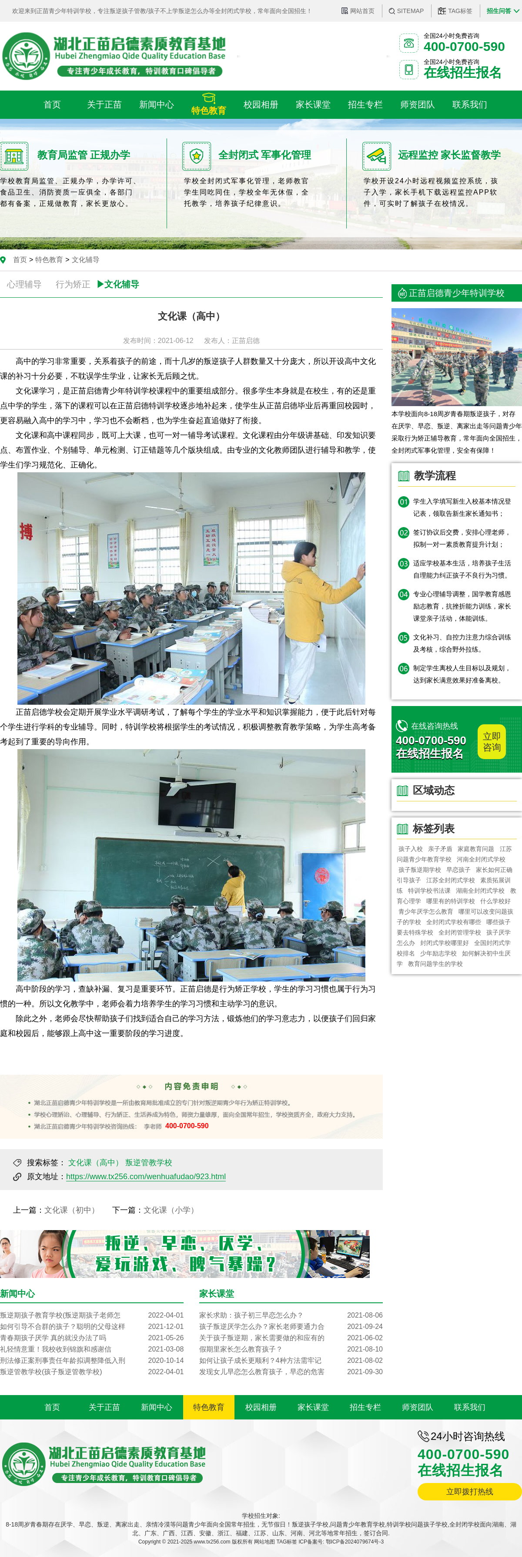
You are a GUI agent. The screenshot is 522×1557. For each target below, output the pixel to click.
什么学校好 (496, 901)
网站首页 (362, 10)
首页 (20, 259)
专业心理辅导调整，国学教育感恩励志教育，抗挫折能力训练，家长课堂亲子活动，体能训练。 (462, 606)
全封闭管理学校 (460, 932)
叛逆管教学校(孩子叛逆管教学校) (92, 1372)
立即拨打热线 (469, 1491)
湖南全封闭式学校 (481, 890)
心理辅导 (24, 284)
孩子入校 (411, 848)
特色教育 (49, 259)
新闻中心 (156, 1407)
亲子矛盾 (440, 848)
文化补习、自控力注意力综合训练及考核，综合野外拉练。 (462, 643)
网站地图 (264, 1542)
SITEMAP (410, 10)
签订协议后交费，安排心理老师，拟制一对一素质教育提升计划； (462, 538)
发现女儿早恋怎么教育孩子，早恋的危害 (291, 1372)
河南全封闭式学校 (481, 859)
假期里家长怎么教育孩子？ (291, 1349)
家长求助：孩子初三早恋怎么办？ (291, 1315)
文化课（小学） (171, 1210)
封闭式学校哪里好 (444, 942)
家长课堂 (313, 1407)
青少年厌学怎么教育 (426, 911)
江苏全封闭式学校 (451, 880)
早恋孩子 (458, 869)
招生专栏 (365, 1407)
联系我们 (469, 1407)
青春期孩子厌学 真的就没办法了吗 (92, 1338)
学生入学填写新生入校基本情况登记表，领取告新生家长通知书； (462, 507)
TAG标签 (460, 10)
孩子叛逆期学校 (420, 869)
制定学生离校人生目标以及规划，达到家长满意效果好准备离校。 (462, 674)
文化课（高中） (95, 1162)
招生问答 (499, 10)
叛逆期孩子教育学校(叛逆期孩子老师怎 (92, 1315)
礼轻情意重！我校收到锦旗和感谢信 (92, 1349)
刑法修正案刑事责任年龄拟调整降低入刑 (92, 1360)
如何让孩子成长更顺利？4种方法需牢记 (291, 1360)
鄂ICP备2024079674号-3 (355, 1542)
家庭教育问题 (476, 848)
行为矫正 (73, 284)
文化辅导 (86, 259)
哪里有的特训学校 (451, 901)
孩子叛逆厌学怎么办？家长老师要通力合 (291, 1326)
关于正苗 (104, 1407)
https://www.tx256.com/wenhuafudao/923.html (146, 1176)
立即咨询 (492, 741)
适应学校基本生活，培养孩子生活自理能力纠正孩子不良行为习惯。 (462, 569)
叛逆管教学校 (148, 1162)
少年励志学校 (438, 953)
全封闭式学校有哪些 (454, 921)
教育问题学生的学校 (435, 963)
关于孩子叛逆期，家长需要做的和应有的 (291, 1338)
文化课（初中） (71, 1210)
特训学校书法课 (429, 890)
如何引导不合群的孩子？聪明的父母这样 (92, 1326)
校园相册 (261, 1407)
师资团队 (417, 1407)
